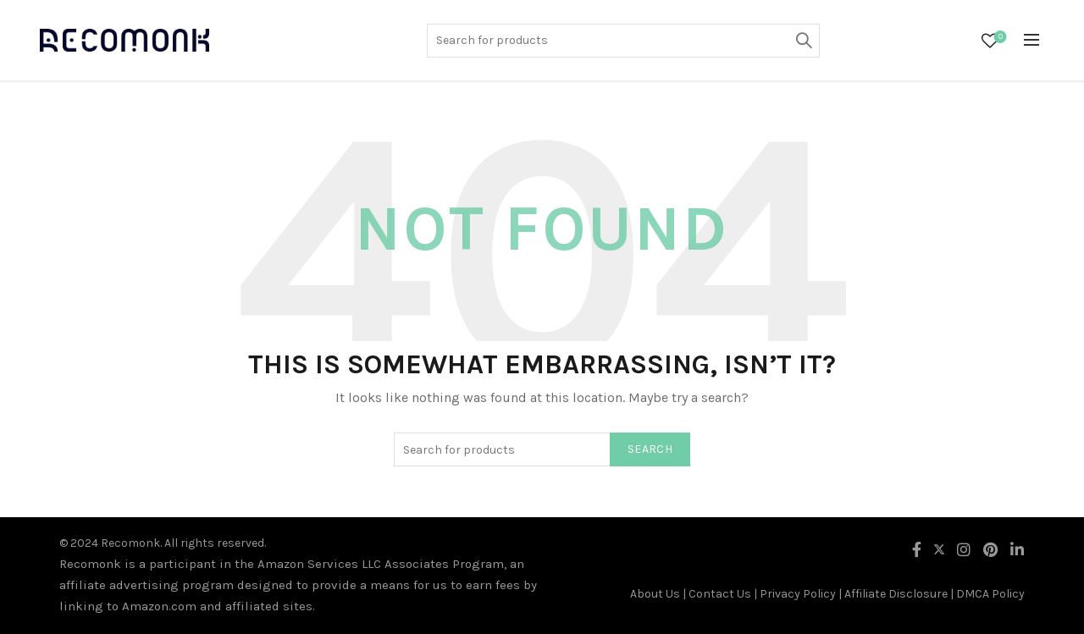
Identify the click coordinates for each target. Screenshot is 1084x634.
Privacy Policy (798, 594)
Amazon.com (159, 606)
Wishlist (999, 37)
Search (803, 41)
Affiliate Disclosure (896, 594)
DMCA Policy (990, 594)
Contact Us (720, 594)
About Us (655, 594)
